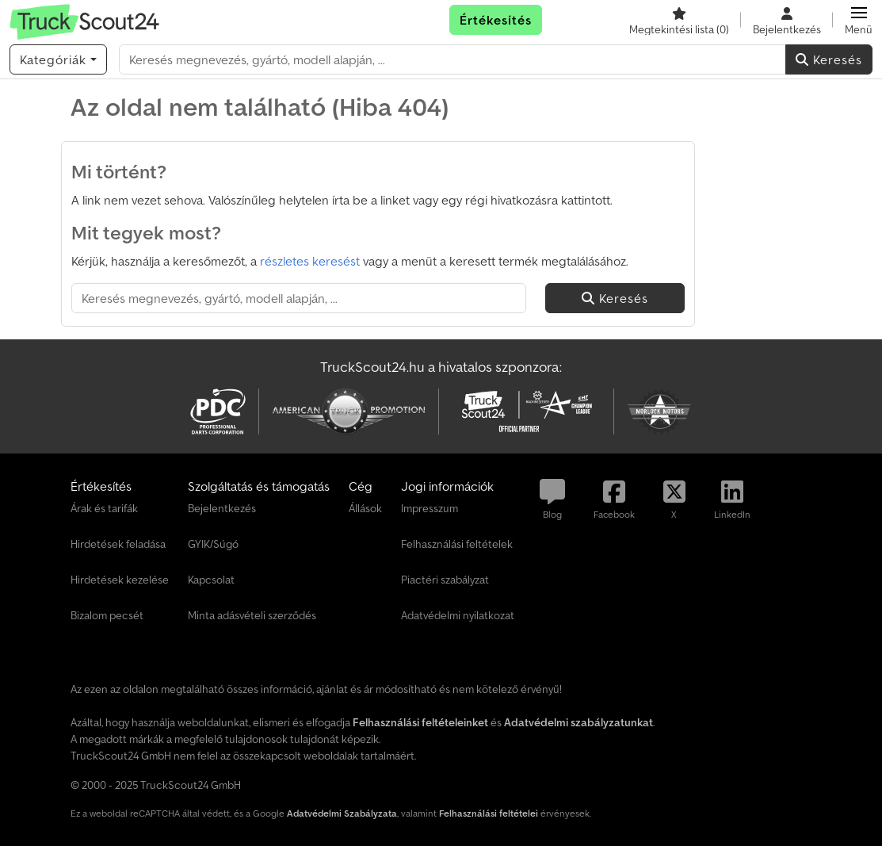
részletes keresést (310, 261)
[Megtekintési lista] (679, 20)
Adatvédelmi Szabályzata (342, 813)
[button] (858, 20)
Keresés (829, 59)
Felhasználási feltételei (488, 813)
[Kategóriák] (58, 59)
